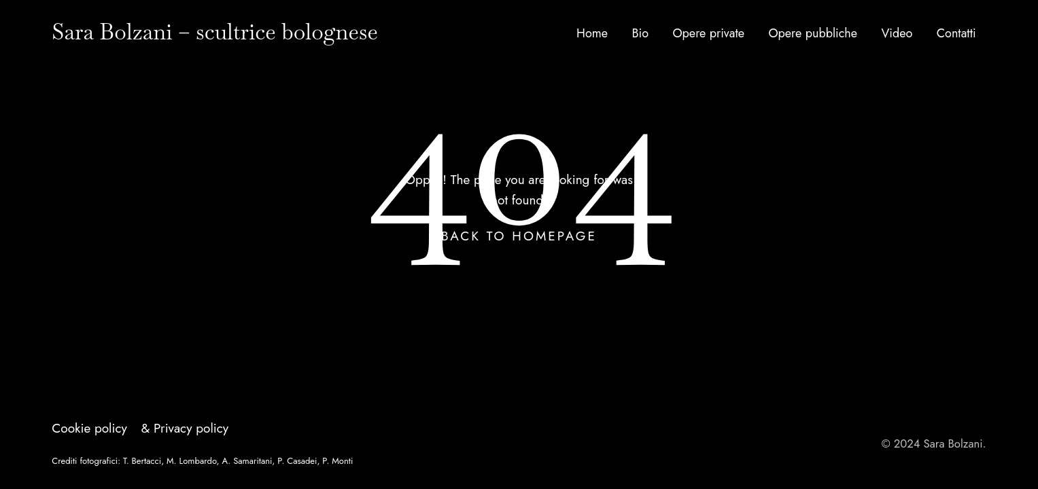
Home (592, 33)
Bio (640, 33)
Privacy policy (191, 428)
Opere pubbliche (812, 33)
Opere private (708, 33)
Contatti (956, 33)
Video (896, 33)
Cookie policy (89, 428)
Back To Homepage (519, 236)
